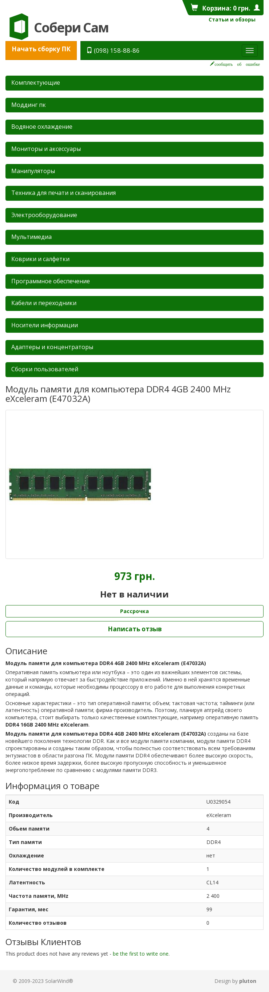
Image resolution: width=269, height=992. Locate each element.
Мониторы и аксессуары (46, 149)
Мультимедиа (31, 237)
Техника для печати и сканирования (63, 193)
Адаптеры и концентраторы (52, 347)
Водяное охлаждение (41, 127)
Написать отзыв (135, 629)
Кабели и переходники (43, 303)
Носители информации (44, 325)
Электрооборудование (44, 215)
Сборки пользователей (44, 369)
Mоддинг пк (28, 105)
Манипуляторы (33, 171)
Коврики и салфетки (40, 259)
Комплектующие (35, 83)
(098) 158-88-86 (113, 50)
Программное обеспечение (50, 281)
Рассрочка (134, 611)
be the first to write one (141, 953)
